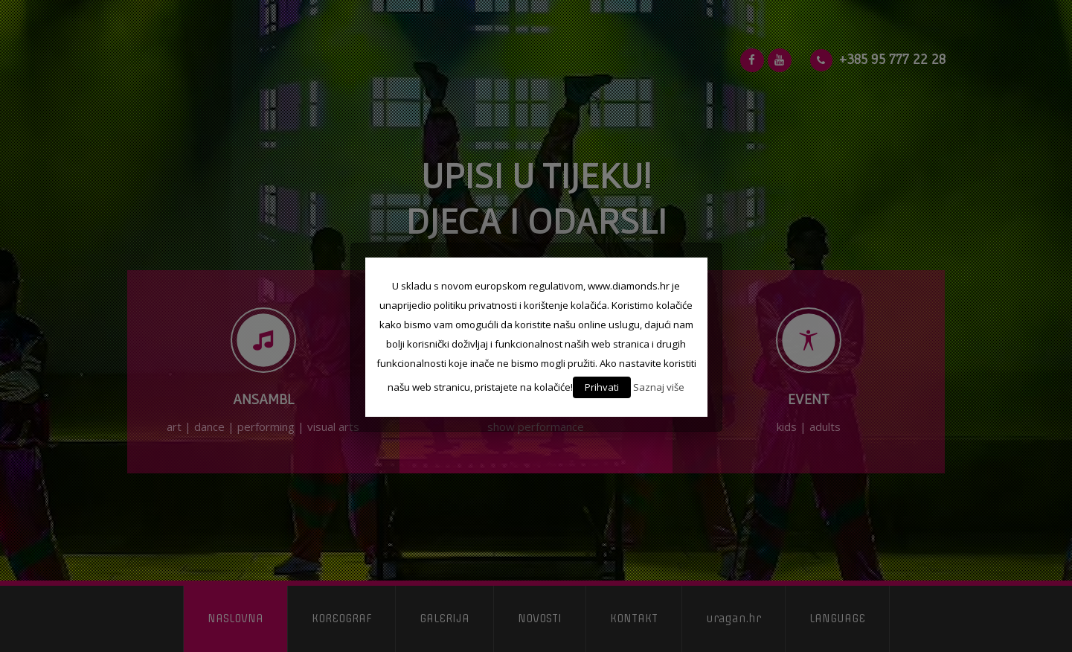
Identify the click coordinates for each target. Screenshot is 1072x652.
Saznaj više (658, 387)
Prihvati (602, 387)
